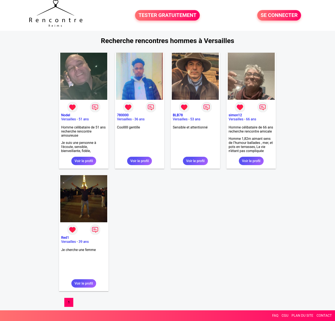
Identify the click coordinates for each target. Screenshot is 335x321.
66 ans (251, 119)
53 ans (195, 119)
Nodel (65, 115)
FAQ (275, 316)
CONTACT (324, 316)
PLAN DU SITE (302, 316)
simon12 (235, 115)
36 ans (139, 119)
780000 (123, 115)
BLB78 (178, 115)
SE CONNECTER (279, 15)
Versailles (68, 119)
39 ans (84, 242)
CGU (285, 316)
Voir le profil (84, 161)
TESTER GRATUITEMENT (167, 15)
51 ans (84, 119)
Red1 (65, 238)
